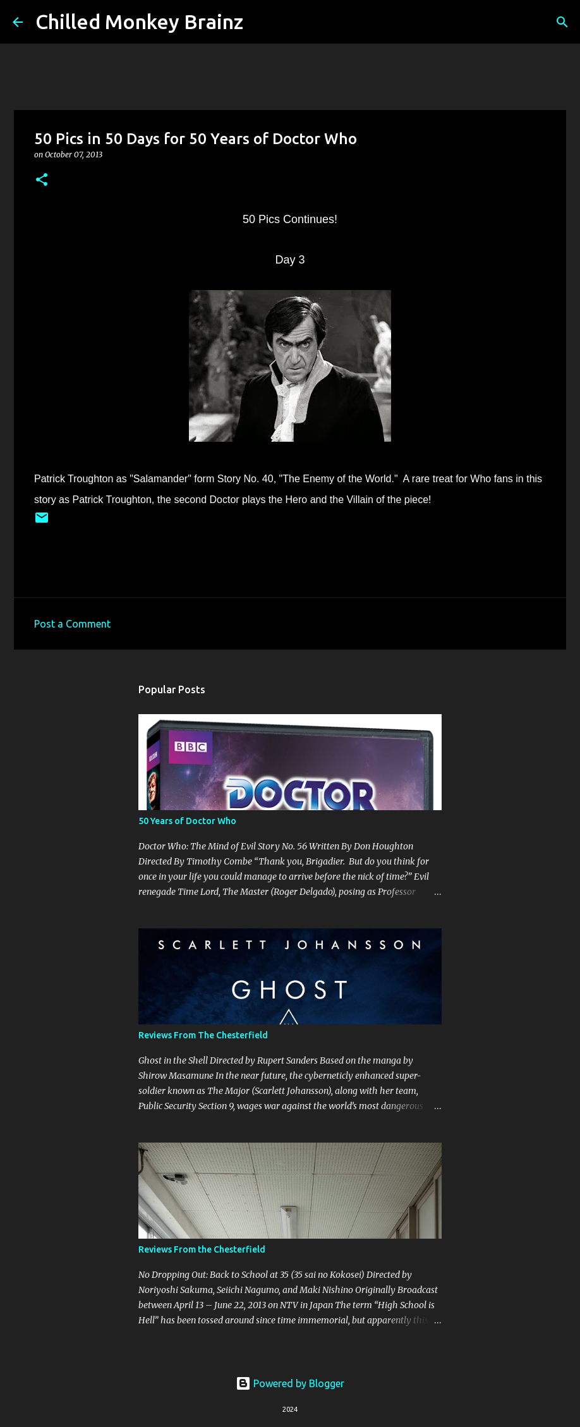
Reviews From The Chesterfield (203, 1035)
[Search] (261, 22)
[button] (41, 180)
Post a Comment (72, 623)
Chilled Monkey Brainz (139, 21)
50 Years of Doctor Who (187, 821)
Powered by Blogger (290, 1383)
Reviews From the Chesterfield (201, 1249)
